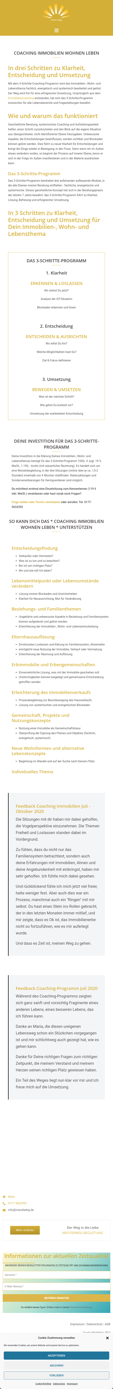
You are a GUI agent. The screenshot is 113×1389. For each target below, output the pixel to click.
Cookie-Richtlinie (43, 1384)
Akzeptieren (56, 1355)
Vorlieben (56, 1375)
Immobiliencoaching (21, 98)
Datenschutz (59, 1384)
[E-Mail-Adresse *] (56, 1286)
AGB (107, 1324)
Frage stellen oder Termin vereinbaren (36, 502)
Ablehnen (56, 1365)
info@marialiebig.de (21, 1210)
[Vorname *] (56, 1275)
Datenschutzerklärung (81, 1307)
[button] (107, 1338)
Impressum (72, 1384)
